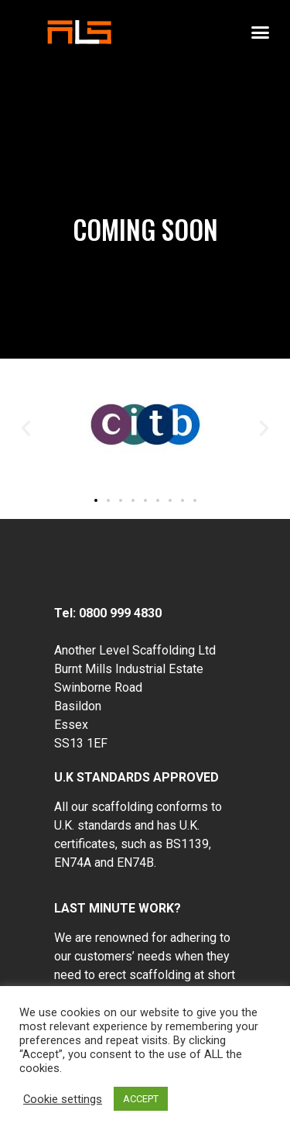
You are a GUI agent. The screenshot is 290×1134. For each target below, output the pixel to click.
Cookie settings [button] (62, 1099)
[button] (260, 32)
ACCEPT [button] (141, 1099)
